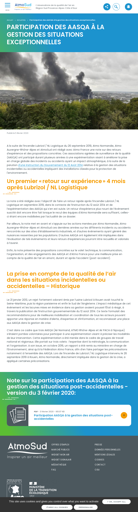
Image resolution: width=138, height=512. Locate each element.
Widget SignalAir (61, 459)
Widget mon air (60, 454)
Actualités (21, 20)
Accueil (10, 20)
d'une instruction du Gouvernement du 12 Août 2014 (50, 165)
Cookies (99, 459)
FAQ (53, 469)
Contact (100, 464)
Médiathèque (58, 464)
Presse (98, 444)
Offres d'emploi (60, 444)
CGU (97, 469)
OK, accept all (116, 502)
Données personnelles (107, 449)
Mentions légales (105, 454)
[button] (116, 6)
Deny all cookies (57, 507)
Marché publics (60, 449)
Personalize (86, 507)
